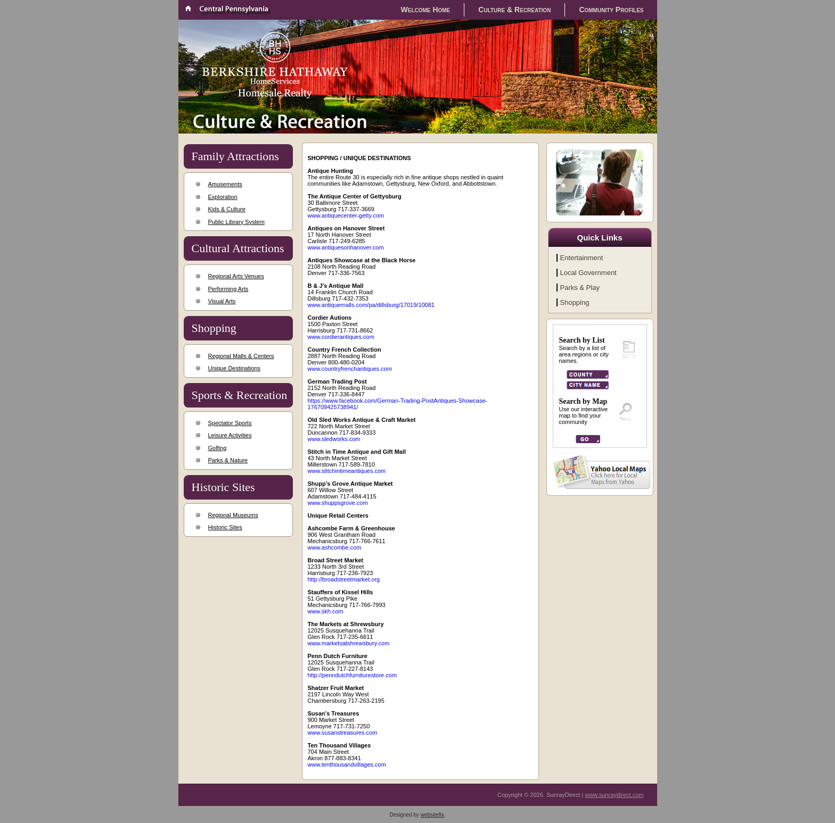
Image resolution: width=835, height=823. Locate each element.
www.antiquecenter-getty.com (346, 215)
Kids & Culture (226, 209)
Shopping (575, 302)
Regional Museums (233, 515)
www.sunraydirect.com (614, 795)
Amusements (225, 184)
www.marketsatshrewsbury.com (349, 643)
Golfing (217, 448)
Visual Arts (222, 301)
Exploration (223, 197)
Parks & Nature (228, 460)
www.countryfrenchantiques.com (350, 368)
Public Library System (236, 222)
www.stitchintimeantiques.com (347, 471)
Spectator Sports (230, 423)
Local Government (588, 273)
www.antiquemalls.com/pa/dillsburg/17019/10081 (371, 305)
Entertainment (581, 258)
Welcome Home (426, 9)
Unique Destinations (234, 368)
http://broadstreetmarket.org (344, 579)
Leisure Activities (230, 435)
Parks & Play (580, 288)
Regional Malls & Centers (241, 356)
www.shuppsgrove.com (338, 503)
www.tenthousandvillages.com (347, 764)
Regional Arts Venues (236, 276)
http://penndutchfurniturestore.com (352, 675)
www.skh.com (325, 611)
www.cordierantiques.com (341, 337)
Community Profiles (611, 9)
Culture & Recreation (514, 9)
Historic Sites (225, 527)
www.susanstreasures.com (343, 732)
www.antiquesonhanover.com (346, 247)
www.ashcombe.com (335, 547)
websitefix (432, 815)
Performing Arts (228, 289)
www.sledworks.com (334, 439)
